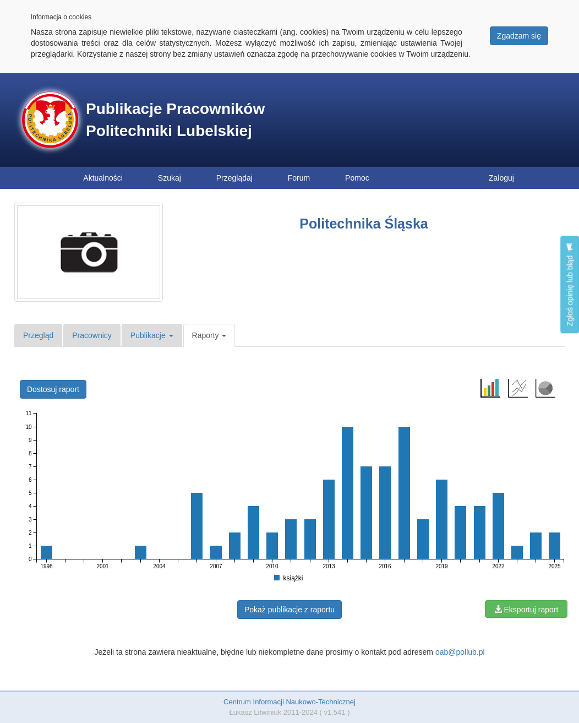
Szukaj (169, 177)
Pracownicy (92, 335)
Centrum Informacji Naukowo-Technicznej (289, 702)
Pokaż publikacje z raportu (289, 609)
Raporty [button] (209, 335)
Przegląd (38, 335)
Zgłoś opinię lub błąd (569, 284)
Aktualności (103, 177)
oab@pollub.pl (460, 652)
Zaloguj (501, 177)
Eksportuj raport (526, 609)
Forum (299, 177)
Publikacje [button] (151, 335)
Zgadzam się (519, 35)
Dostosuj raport (53, 389)
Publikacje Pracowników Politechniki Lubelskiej (175, 119)
